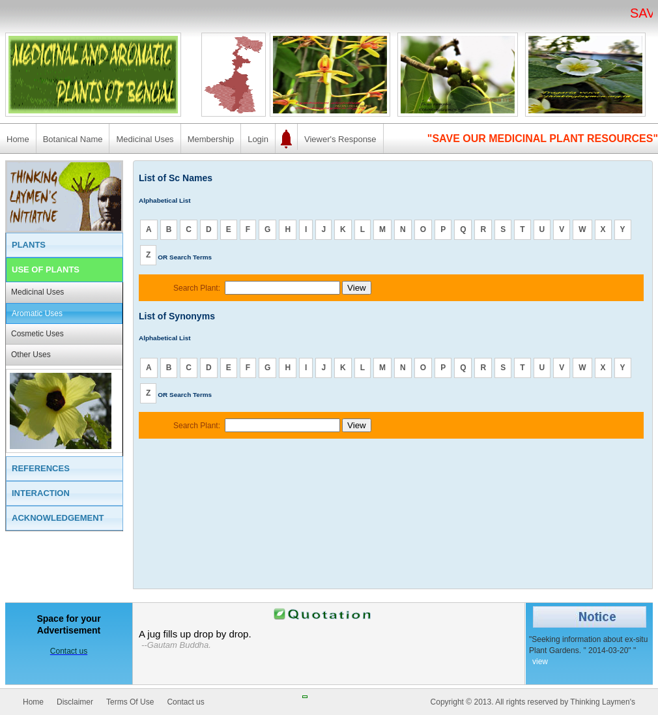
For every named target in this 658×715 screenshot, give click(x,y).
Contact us (185, 702)
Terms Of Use (130, 702)
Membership (211, 139)
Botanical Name (73, 139)
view (540, 661)
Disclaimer (75, 702)
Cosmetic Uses (37, 333)
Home (18, 139)
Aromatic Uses (37, 313)
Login (258, 139)
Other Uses (31, 354)
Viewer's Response (340, 139)
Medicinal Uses (144, 139)
